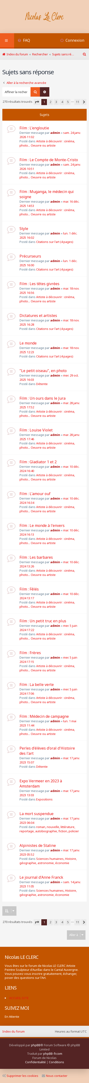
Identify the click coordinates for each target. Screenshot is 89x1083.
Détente (42, 384)
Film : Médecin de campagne (44, 716)
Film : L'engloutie (34, 128)
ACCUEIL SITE (19, 998)
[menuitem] (24, 41)
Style (23, 228)
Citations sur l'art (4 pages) (54, 242)
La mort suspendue (36, 813)
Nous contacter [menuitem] (54, 1076)
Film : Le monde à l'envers (42, 525)
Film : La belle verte (36, 684)
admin (55, 133)
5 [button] (68, 102)
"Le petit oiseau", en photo (43, 370)
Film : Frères (30, 652)
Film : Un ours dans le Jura (42, 398)
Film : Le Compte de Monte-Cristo (48, 159)
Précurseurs (30, 256)
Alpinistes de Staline (37, 845)
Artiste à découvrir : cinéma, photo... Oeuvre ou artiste (47, 143)
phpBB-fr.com (52, 1053)
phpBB (35, 1045)
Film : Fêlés (29, 589)
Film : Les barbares (36, 557)
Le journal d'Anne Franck (41, 877)
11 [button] (77, 102)
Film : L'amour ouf (34, 493)
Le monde (28, 343)
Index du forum (13, 1031)
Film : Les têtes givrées (39, 283)
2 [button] (50, 102)
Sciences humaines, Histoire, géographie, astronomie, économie (48, 861)
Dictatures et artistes (38, 315)
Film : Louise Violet (36, 430)
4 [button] (62, 102)
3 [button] (56, 102)
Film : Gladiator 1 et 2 (38, 461)
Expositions (44, 799)
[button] (37, 102)
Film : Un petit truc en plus (42, 621)
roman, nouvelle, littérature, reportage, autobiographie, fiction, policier (49, 829)
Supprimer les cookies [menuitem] (20, 1076)
